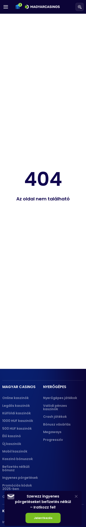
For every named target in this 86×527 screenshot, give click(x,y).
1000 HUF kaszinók (17, 420)
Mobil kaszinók (14, 451)
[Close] (76, 496)
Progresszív (53, 439)
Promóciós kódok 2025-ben (17, 487)
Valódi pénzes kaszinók (55, 407)
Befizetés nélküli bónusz (16, 468)
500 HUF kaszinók (17, 428)
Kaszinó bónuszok (17, 459)
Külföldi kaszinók (16, 413)
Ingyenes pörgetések (20, 477)
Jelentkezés (43, 518)
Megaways (52, 432)
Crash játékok (55, 416)
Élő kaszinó (11, 436)
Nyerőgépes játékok (60, 398)
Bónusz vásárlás (57, 424)
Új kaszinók (11, 444)
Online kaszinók (15, 398)
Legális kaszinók (16, 405)
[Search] (79, 7)
